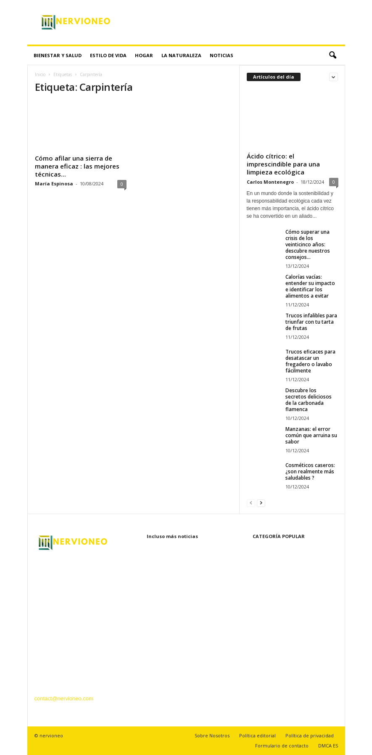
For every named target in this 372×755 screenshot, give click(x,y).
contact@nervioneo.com (63, 698)
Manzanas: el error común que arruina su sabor (311, 435)
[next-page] (261, 502)
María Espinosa (54, 183)
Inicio (40, 74)
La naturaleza (181, 55)
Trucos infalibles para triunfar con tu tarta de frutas (311, 322)
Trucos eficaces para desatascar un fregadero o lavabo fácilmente (310, 361)
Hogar (144, 55)
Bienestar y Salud (58, 55)
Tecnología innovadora (273, 613)
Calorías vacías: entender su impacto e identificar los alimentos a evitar (310, 286)
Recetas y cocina (267, 626)
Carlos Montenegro (270, 182)
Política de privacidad (309, 735)
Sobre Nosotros (212, 735)
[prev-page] (251, 502)
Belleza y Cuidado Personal (280, 588)
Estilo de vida (108, 55)
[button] (332, 55)
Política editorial (257, 735)
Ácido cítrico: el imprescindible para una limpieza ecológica (283, 164)
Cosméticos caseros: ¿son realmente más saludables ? (310, 471)
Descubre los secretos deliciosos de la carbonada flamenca (308, 400)
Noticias (221, 55)
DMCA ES (328, 745)
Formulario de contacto (282, 745)
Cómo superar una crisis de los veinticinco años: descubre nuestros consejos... (307, 244)
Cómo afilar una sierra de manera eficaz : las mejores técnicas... (77, 166)
